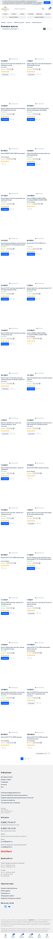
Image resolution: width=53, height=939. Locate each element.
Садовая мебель (39, 17)
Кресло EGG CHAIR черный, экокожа (38, 467)
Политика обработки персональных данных (14, 795)
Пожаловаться (5, 893)
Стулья (14, 14)
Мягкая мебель (14, 17)
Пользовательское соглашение (10, 802)
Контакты (4, 784)
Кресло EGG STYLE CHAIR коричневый (12, 557)
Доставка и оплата (7, 777)
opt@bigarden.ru (6, 847)
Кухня (22, 14)
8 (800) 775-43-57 (8, 822)
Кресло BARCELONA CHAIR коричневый (13, 153)
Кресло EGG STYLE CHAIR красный (11, 737)
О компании (4, 782)
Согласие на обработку (8, 800)
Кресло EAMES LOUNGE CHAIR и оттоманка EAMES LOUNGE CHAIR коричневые (37, 200)
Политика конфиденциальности (10, 792)
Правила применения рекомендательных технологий (17, 797)
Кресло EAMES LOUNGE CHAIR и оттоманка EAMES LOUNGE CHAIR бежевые (37, 334)
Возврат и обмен (6, 779)
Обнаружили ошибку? (7, 896)
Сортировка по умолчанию (9, 29)
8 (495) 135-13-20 (8, 828)
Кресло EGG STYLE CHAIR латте (36, 243)
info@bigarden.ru (7, 841)
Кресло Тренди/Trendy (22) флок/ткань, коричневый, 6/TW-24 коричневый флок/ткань (39, 559)
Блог (2, 787)
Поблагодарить (5, 891)
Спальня (47, 14)
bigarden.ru (32, 919)
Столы (5, 14)
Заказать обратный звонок (9, 888)
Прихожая (39, 14)
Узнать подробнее (36, 3)
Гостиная (30, 14)
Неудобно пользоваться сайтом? (11, 898)
